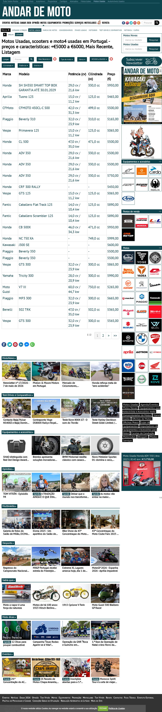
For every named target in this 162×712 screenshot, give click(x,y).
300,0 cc (94, 264)
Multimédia (9, 506)
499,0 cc (94, 108)
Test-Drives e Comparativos (17, 395)
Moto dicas (9, 617)
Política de (117, 708)
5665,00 (112, 298)
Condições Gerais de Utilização (45, 700)
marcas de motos (50, 30)
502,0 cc (94, 309)
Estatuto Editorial (145, 697)
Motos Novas (130, 413)
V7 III (22, 287)
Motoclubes (90, 22)
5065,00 (112, 130)
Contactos (117, 697)
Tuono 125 (26, 96)
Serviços (79, 22)
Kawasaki (9, 245)
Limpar (6, 59)
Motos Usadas (130, 410)
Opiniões (8, 469)
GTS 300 (25, 264)
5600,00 (112, 245)
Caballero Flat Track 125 (35, 204)
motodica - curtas (131, 30)
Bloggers (143, 442)
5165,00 (112, 119)
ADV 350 (25, 153)
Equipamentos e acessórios (18, 432)
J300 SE (24, 245)
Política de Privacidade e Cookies (16, 700)
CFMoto (8, 108)
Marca (82, 59)
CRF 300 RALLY (29, 186)
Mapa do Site (96, 700)
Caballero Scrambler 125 (36, 216)
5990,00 (112, 275)
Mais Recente (44, 59)
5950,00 (112, 85)
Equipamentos (54, 22)
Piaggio (8, 119)
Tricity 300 (26, 275)
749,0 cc (94, 238)
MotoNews (9, 358)
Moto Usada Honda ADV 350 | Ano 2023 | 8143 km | (141, 476)
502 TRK (25, 309)
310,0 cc (94, 119)
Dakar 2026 (25, 22)
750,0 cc (94, 287)
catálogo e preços (19, 30)
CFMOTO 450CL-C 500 (34, 108)
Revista (105, 22)
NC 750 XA (26, 238)
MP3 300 (25, 298)
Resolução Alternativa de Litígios (75, 700)
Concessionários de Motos (137, 420)
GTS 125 (25, 193)
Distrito (37, 65)
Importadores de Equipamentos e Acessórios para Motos (140, 435)
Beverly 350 (27, 251)
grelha (11, 34)
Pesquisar (153, 40)
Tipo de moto (67, 59)
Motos (43, 22)
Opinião (35, 22)
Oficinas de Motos (142, 424)
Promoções (68, 22)
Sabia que (8, 580)
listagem (19, 34)
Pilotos (153, 442)
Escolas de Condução (142, 438)
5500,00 (112, 108)
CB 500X (25, 227)
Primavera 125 (29, 130)
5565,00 (112, 320)
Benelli (7, 309)
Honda (7, 85)
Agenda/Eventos (149, 410)
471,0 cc (94, 141)
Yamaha (8, 275)
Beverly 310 (27, 119)
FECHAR (103, 708)
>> (115, 335)
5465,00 (112, 96)
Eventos (6, 22)
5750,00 (112, 175)
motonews (93, 30)
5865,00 (112, 264)
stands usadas (81, 30)
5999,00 (112, 238)
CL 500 (23, 141)
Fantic (7, 204)
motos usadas (35, 30)
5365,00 (112, 309)
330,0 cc (94, 85)
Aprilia (7, 96)
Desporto (8, 543)
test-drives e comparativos (110, 30)
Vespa (7, 130)
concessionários (66, 30)
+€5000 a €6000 (99, 59)
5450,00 (112, 186)
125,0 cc (94, 96)
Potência (23, 65)
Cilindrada (8, 65)
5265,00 (112, 287)
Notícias (15, 22)
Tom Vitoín (45, 697)
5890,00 (112, 204)
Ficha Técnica (130, 697)
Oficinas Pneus (131, 428)
